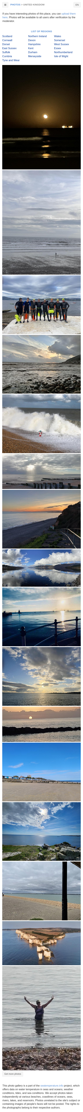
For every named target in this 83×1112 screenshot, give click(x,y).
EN (77, 5)
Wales (57, 36)
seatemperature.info (51, 1085)
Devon (31, 40)
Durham (32, 52)
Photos (15, 4)
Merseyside (34, 56)
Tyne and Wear (11, 60)
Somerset (59, 40)
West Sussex (61, 44)
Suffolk (6, 52)
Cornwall (7, 40)
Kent (30, 48)
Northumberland (63, 52)
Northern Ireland (37, 36)
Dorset (6, 44)
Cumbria (7, 56)
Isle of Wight (61, 56)
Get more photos (12, 1074)
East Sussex (9, 48)
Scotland (7, 36)
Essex (57, 48)
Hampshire (34, 44)
